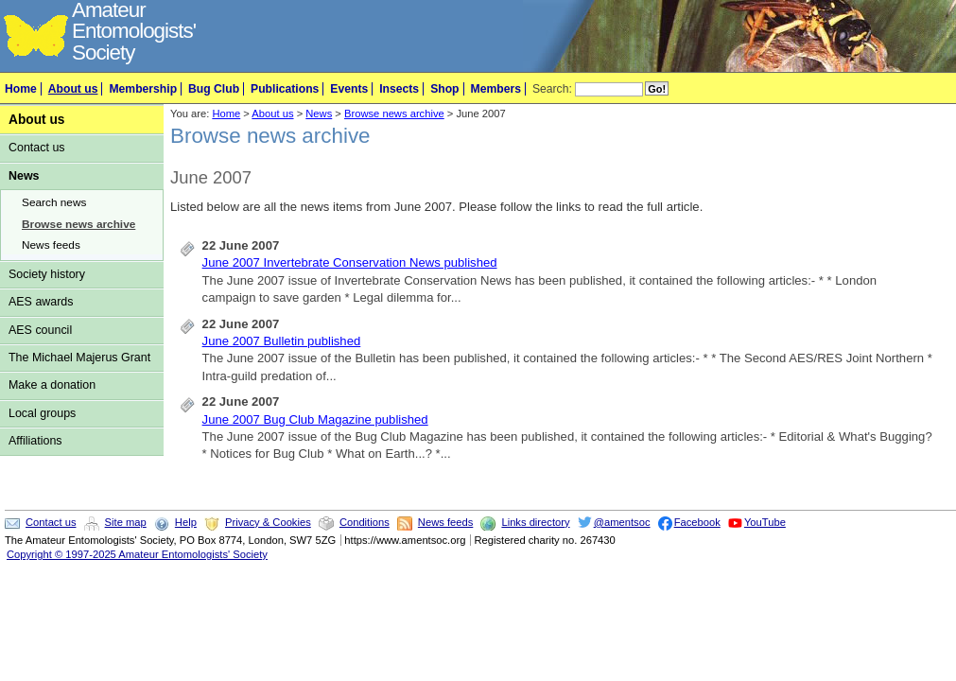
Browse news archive (78, 224)
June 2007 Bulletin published (281, 341)
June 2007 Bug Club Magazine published (315, 419)
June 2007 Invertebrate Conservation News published (349, 262)
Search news (54, 202)
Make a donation (52, 385)
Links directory (535, 522)
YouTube (765, 522)
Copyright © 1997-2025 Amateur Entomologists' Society (137, 554)
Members (496, 89)
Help (186, 522)
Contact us (37, 147)
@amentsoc (622, 522)
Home (21, 89)
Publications (285, 89)
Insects (399, 89)
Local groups (42, 413)
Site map (126, 522)
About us (73, 89)
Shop (444, 89)
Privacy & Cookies (268, 522)
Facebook (697, 522)
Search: (552, 89)
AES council (40, 330)
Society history (47, 274)
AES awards (41, 301)
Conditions (364, 522)
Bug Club (213, 89)
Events (349, 89)
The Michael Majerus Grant (79, 357)
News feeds (51, 245)
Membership (143, 89)
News (24, 176)
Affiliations (35, 440)
